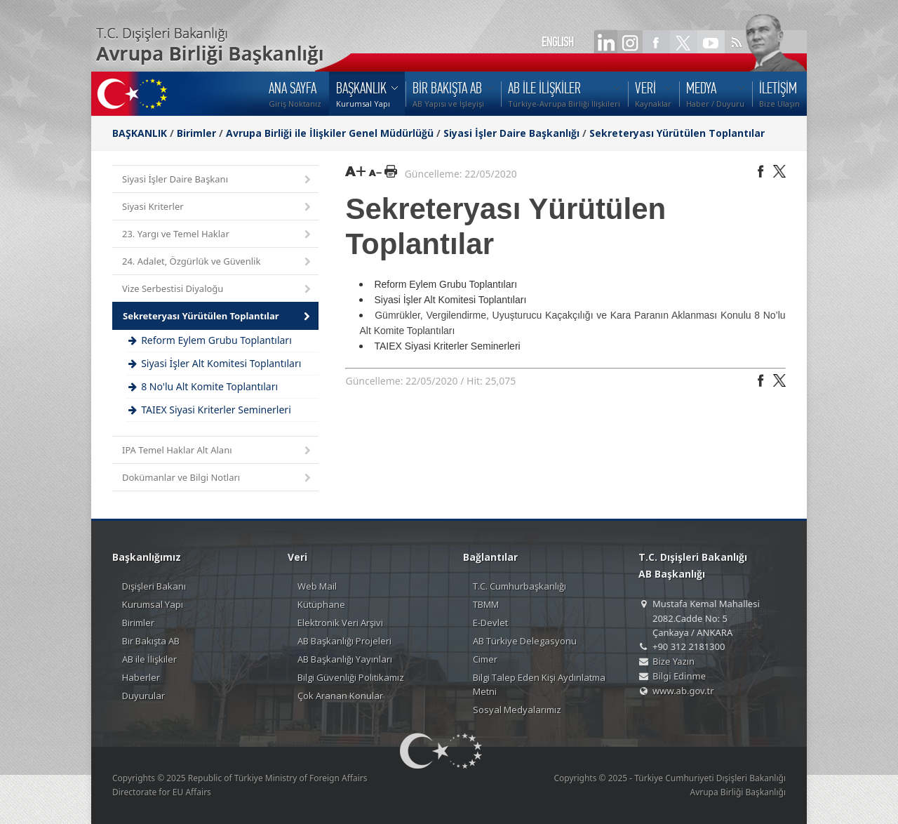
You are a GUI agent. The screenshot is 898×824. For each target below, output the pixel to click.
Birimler (196, 133)
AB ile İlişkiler (149, 659)
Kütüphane (321, 604)
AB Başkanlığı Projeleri (344, 640)
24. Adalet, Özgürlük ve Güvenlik (217, 262)
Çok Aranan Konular (340, 695)
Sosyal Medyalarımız (517, 709)
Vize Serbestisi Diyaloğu (217, 289)
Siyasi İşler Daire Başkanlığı (511, 133)
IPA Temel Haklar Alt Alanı (217, 451)
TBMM (486, 604)
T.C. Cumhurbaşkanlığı (519, 586)
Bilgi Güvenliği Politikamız (350, 677)
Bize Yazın (673, 661)
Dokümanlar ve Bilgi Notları (217, 478)
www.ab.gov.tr (683, 690)
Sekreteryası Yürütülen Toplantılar (677, 133)
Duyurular (143, 695)
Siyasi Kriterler (217, 207)
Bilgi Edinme (679, 676)
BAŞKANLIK (139, 133)
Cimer (485, 659)
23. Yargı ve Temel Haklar (217, 234)
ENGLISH (558, 42)
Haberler (141, 677)
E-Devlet (490, 622)
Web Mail (317, 586)
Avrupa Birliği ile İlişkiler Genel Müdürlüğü (330, 133)
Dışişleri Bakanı (154, 586)
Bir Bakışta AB (151, 640)
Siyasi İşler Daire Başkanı (217, 180)
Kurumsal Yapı (152, 604)
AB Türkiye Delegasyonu (525, 640)
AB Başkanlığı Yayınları (344, 659)
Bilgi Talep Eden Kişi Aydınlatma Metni (539, 684)
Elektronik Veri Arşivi (340, 622)
